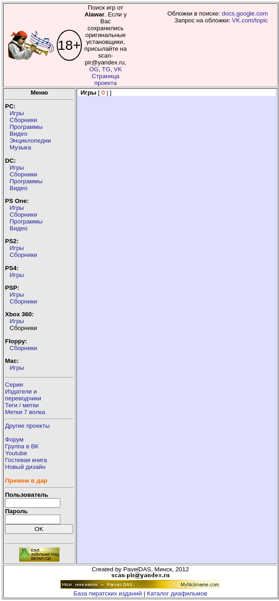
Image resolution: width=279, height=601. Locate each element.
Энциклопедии (30, 140)
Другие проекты (27, 425)
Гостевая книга (26, 460)
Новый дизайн (25, 466)
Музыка (20, 147)
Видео (18, 133)
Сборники (23, 120)
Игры (17, 113)
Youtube (16, 453)
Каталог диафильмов (177, 593)
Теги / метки (22, 405)
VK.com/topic (250, 20)
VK (118, 69)
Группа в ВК (21, 446)
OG (94, 69)
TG (106, 69)
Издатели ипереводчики (23, 395)
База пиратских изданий (108, 593)
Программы (26, 126)
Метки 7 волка (25, 412)
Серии (14, 384)
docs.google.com (245, 13)
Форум (14, 439)
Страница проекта (105, 79)
